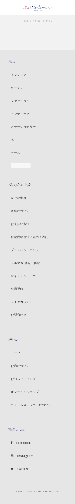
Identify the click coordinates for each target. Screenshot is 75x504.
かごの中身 (18, 198)
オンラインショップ (25, 392)
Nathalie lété (41, 21)
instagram (22, 456)
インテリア (18, 75)
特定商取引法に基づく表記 (29, 237)
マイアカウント (22, 301)
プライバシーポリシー (26, 250)
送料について (20, 211)
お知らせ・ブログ (23, 379)
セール (15, 152)
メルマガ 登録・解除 (25, 263)
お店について (20, 366)
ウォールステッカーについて (31, 405)
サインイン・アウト (25, 276)
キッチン (17, 88)
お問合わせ (18, 314)
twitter (20, 469)
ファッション (20, 101)
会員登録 (17, 288)
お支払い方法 (20, 224)
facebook (21, 443)
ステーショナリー (23, 126)
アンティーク (20, 113)
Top (26, 21)
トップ (15, 353)
